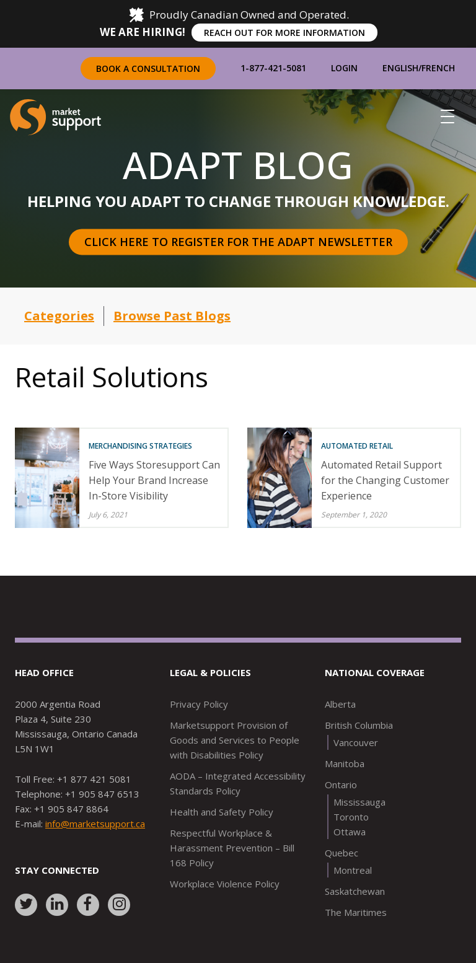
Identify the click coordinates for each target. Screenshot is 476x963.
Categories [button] (59, 315)
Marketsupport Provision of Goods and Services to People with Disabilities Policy (234, 740)
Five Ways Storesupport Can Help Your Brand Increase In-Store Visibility (154, 480)
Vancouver (355, 742)
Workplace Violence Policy (225, 883)
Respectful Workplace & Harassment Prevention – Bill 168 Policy (232, 848)
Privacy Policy (199, 704)
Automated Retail (357, 446)
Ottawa (349, 831)
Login (344, 68)
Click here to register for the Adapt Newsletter (238, 241)
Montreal (352, 870)
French (438, 68)
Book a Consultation (148, 68)
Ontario (341, 784)
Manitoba (344, 763)
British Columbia (359, 725)
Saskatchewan (355, 891)
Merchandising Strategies (140, 446)
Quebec (341, 852)
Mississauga (359, 802)
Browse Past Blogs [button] (172, 315)
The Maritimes (356, 912)
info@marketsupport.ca (95, 823)
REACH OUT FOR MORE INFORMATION (284, 32)
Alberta (340, 704)
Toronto (351, 817)
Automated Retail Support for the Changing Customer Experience (385, 480)
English (400, 68)
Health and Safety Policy (221, 812)
